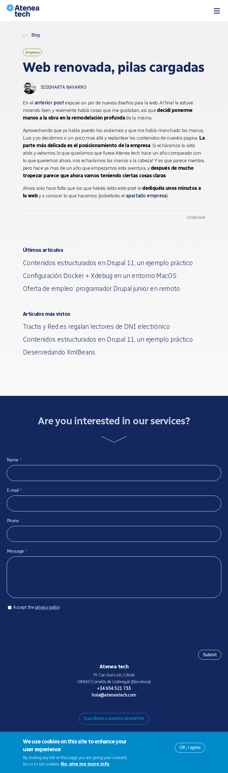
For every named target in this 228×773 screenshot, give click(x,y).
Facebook (127, 711)
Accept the (36, 613)
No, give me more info (85, 764)
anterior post (49, 103)
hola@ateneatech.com (114, 700)
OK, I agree (190, 747)
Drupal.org (92, 711)
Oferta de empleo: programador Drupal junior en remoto (101, 288)
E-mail (14, 490)
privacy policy (47, 613)
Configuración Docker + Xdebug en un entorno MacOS (99, 276)
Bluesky (109, 711)
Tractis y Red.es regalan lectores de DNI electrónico (96, 326)
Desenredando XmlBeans (59, 352)
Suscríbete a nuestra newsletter (114, 724)
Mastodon (101, 711)
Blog (35, 35)
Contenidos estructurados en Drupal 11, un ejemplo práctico (108, 263)
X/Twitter (118, 711)
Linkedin (136, 711)
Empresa (32, 52)
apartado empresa (146, 196)
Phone (13, 520)
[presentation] (49, 633)
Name (14, 460)
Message (17, 551)
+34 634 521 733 (114, 694)
